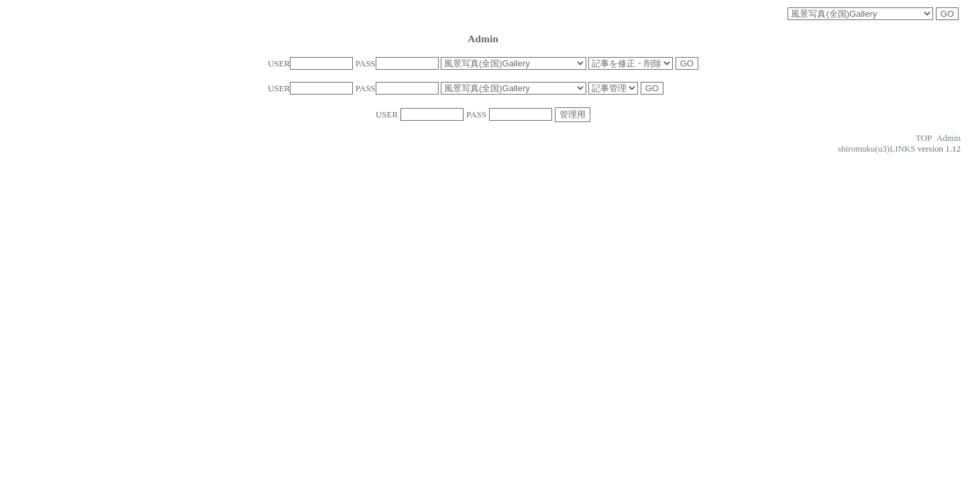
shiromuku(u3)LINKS (877, 149)
